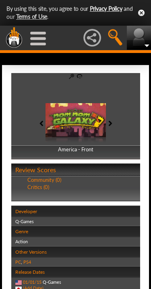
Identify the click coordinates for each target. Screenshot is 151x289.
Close (141, 13)
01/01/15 (32, 282)
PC (18, 262)
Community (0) (44, 180)
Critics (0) (38, 187)
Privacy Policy (106, 8)
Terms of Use (31, 16)
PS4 (27, 262)
